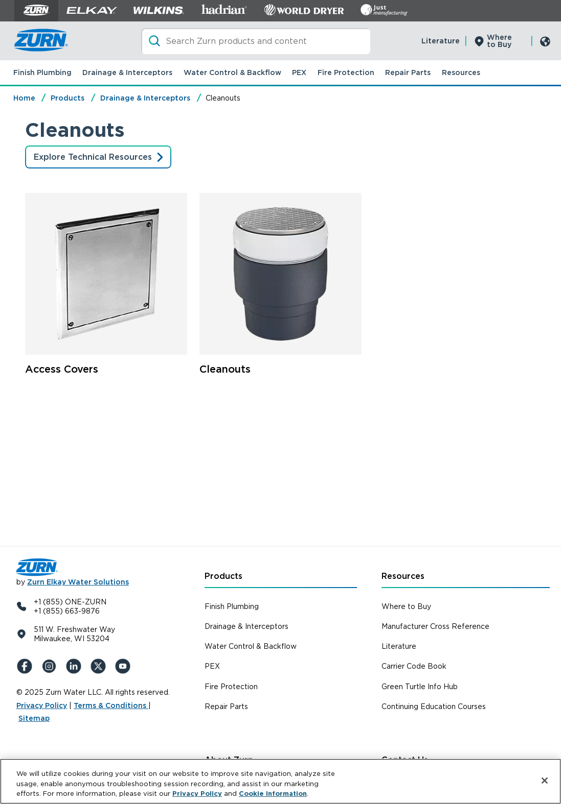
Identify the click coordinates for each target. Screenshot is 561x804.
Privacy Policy (41, 705)
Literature (440, 41)
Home (24, 98)
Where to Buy (499, 40)
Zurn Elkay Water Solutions (78, 582)
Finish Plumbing (42, 72)
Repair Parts (408, 72)
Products (67, 98)
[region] (280, 781)
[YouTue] (125, 666)
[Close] (544, 780)
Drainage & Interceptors (127, 72)
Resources (461, 72)
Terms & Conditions (111, 705)
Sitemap (34, 718)
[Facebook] (26, 666)
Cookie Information (273, 793)
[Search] (256, 41)
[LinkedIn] (75, 666)
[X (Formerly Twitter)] (100, 666)
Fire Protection (346, 72)
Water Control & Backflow (232, 72)
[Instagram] (51, 666)
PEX (299, 72)
